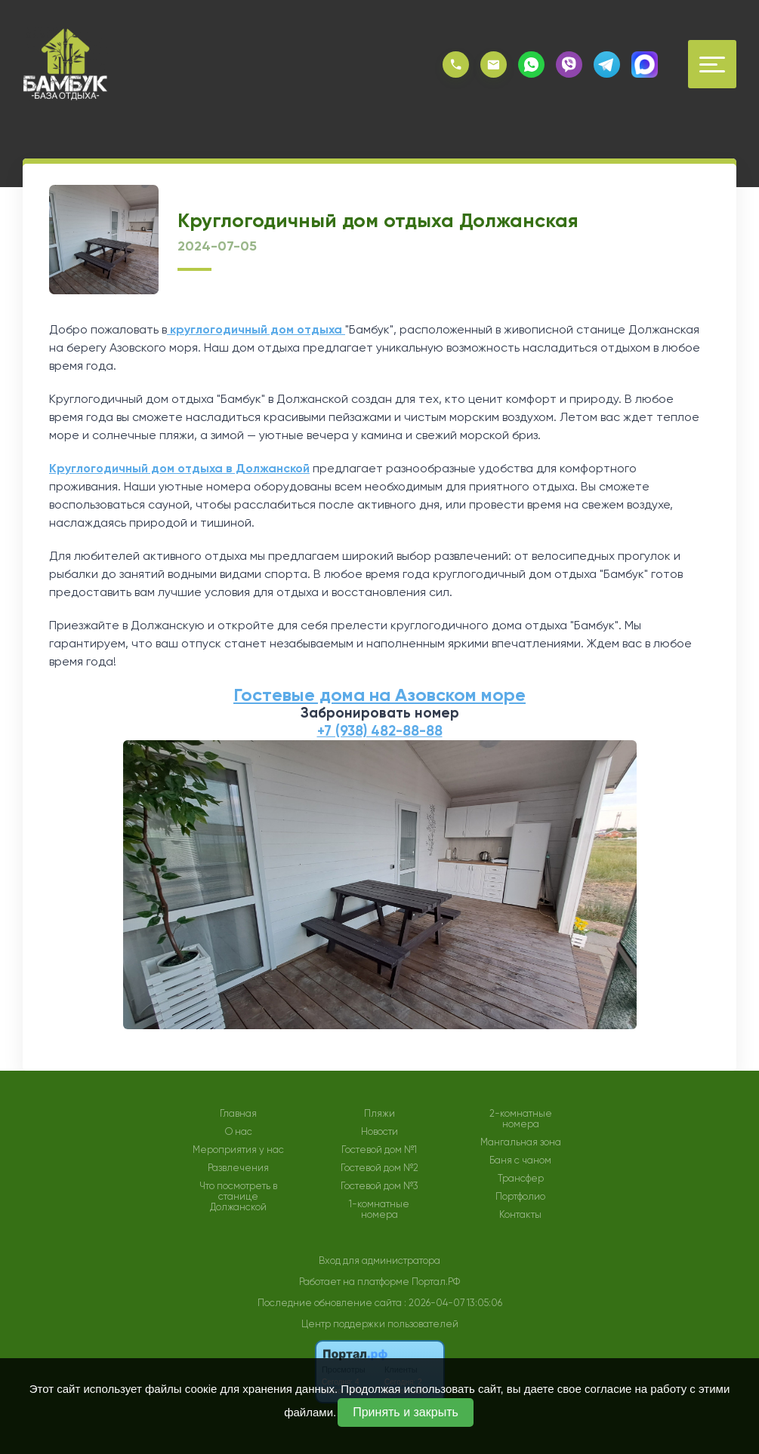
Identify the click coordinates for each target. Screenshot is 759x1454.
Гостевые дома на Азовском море (379, 694)
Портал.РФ (436, 1281)
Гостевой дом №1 (379, 1150)
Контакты (520, 1215)
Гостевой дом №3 (379, 1186)
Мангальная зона (520, 1142)
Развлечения (238, 1168)
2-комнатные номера (520, 1119)
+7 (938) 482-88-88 (380, 730)
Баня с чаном (520, 1160)
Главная (238, 1113)
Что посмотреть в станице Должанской (238, 1197)
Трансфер (521, 1178)
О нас (238, 1132)
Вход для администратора (379, 1260)
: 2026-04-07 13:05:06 (453, 1302)
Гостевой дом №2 (379, 1168)
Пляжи (379, 1113)
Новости (379, 1132)
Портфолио (520, 1196)
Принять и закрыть (405, 1412)
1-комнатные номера (379, 1209)
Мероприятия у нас (238, 1150)
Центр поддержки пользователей (379, 1324)
